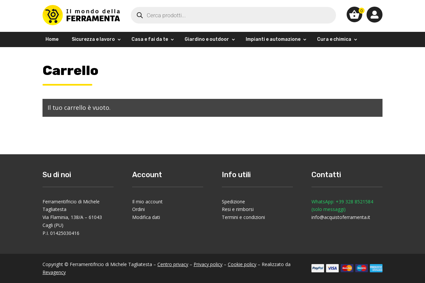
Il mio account (147, 201)
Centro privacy (172, 264)
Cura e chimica (334, 39)
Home (51, 39)
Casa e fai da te (149, 39)
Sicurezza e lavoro (93, 39)
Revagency (54, 272)
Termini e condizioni (243, 217)
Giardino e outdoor (207, 39)
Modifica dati (146, 217)
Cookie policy (242, 264)
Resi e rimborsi (238, 209)
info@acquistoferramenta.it (340, 217)
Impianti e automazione (273, 39)
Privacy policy (208, 264)
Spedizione (233, 201)
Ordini (138, 209)
